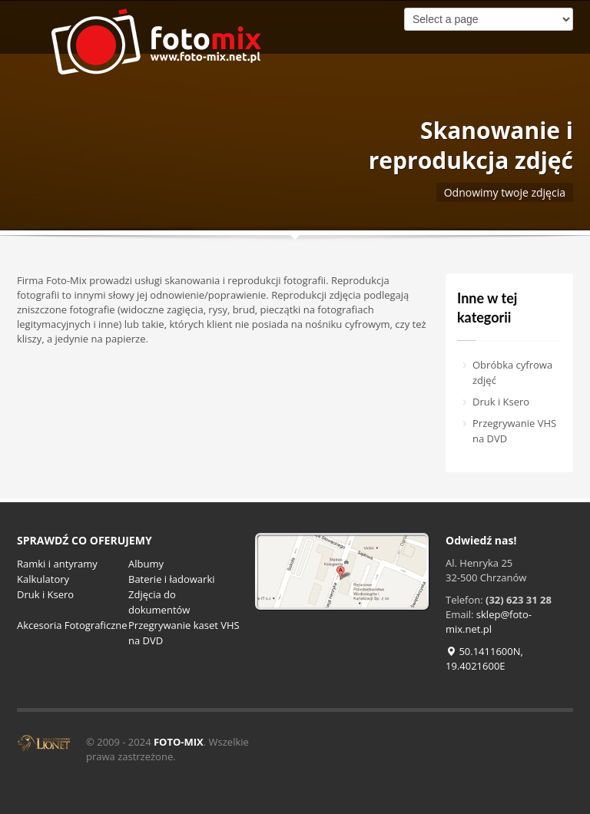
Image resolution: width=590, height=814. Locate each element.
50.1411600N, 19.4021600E (484, 658)
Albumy (146, 564)
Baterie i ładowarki (171, 579)
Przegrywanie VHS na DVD (514, 430)
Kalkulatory (43, 579)
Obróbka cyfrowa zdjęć (512, 372)
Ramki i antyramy (57, 564)
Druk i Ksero (500, 402)
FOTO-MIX (179, 742)
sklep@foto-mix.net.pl (489, 621)
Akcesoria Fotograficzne (72, 625)
